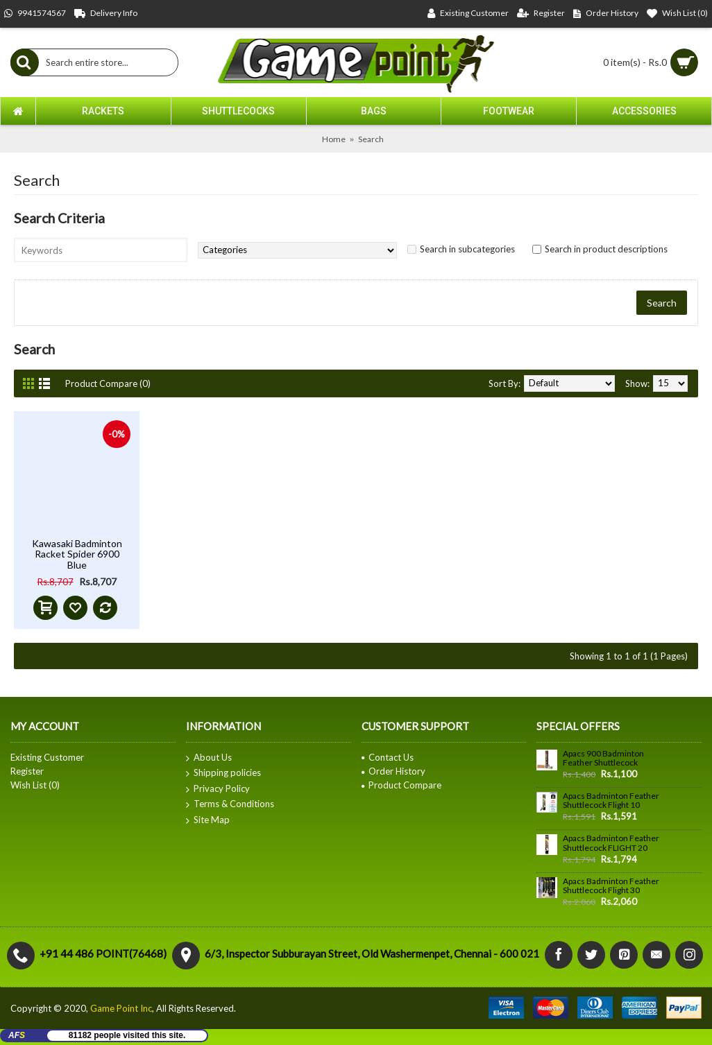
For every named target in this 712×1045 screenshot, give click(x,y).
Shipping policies (223, 773)
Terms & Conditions (230, 804)
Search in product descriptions (606, 248)
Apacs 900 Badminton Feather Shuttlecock (603, 758)
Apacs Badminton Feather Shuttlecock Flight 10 (611, 800)
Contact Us (388, 757)
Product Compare (401, 785)
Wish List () (35, 785)
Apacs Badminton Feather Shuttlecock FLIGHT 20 (611, 843)
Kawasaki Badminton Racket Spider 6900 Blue (77, 554)
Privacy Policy (218, 789)
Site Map (208, 820)
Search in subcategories (467, 248)
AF (16, 1035)
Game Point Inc (121, 1008)
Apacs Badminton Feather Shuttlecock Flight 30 (611, 885)
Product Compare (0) (108, 383)
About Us (209, 758)
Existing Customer (47, 757)
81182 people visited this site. (127, 1035)
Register (27, 771)
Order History (393, 771)
